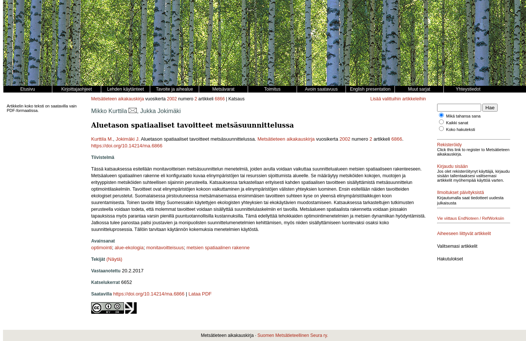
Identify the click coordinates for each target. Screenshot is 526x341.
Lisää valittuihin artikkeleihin (398, 98)
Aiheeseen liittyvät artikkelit (464, 233)
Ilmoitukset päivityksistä (460, 192)
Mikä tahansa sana (463, 116)
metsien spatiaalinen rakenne (218, 247)
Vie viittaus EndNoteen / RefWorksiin (470, 218)
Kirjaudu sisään (452, 166)
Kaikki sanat (457, 123)
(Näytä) (114, 259)
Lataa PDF (199, 294)
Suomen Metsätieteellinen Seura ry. (292, 335)
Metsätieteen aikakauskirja (117, 98)
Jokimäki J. (128, 139)
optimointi (101, 247)
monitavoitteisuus (164, 247)
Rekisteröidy (449, 144)
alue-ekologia (129, 247)
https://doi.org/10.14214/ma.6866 (127, 145)
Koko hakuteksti (460, 129)
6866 (220, 98)
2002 (172, 98)
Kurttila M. (102, 139)
